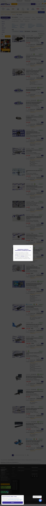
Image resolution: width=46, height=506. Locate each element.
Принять (12, 502)
